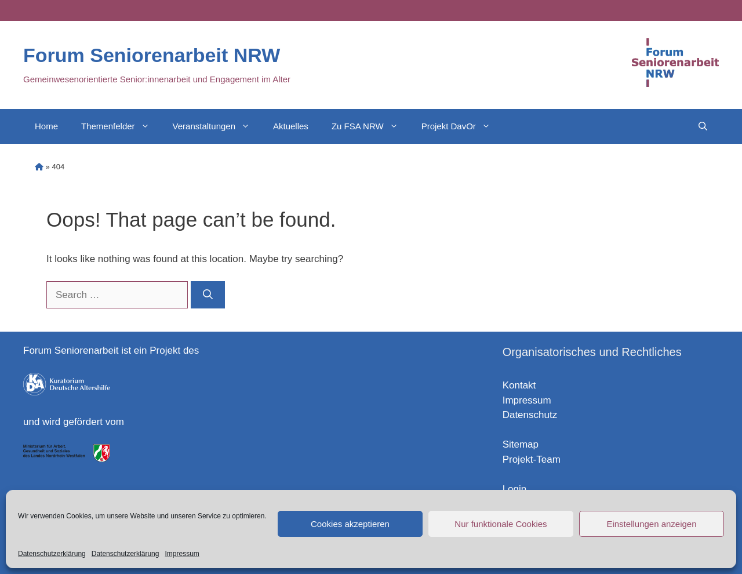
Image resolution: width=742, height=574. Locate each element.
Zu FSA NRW (371, 126)
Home (46, 126)
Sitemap (521, 444)
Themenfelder (121, 126)
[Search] (208, 295)
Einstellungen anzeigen (651, 524)
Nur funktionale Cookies (500, 524)
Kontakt (519, 385)
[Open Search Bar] (703, 126)
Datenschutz (530, 414)
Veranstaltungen (217, 126)
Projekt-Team (532, 459)
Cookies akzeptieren (350, 524)
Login (515, 489)
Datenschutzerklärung (52, 554)
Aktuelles (290, 126)
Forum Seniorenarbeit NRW (151, 55)
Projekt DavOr (461, 126)
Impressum (182, 554)
